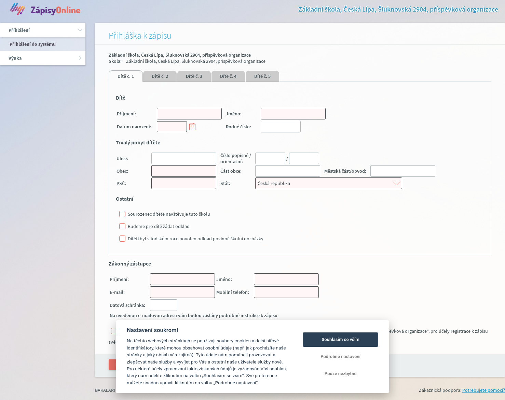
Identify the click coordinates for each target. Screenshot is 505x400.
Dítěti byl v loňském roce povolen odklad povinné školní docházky (195, 238)
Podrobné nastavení (340, 356)
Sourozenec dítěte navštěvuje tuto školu (169, 214)
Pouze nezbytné (341, 373)
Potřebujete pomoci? (483, 390)
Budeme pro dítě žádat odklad (159, 226)
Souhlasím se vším (340, 339)
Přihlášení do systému (32, 44)
